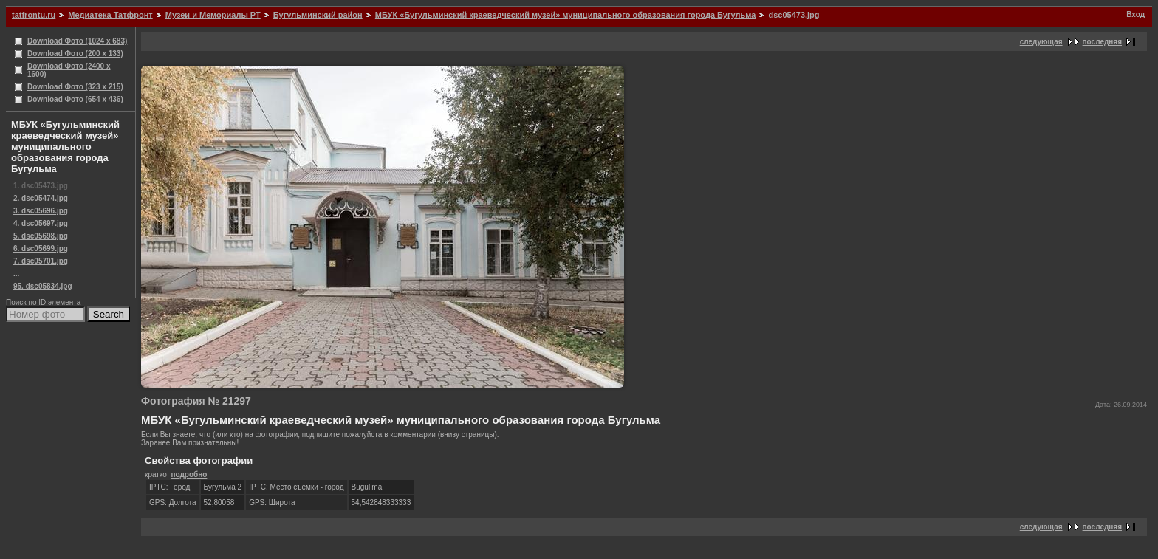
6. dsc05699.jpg (40, 248)
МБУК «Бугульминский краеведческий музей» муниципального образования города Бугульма (565, 14)
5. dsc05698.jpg (40, 236)
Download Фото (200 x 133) (75, 53)
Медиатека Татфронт (110, 14)
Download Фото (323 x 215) (75, 87)
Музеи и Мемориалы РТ (213, 14)
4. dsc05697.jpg (40, 223)
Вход (1135, 14)
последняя (1102, 42)
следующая (1041, 42)
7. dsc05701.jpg (40, 261)
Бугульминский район (318, 14)
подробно (189, 474)
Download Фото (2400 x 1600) (69, 70)
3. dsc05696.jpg (40, 211)
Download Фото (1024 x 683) (77, 41)
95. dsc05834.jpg (42, 286)
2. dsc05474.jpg (40, 198)
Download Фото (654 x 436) (75, 99)
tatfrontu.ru (33, 14)
